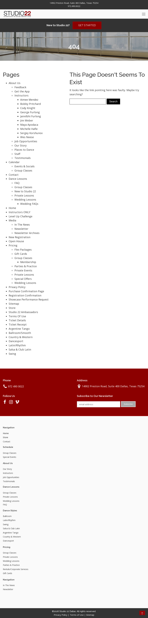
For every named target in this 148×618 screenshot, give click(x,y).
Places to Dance (24, 149)
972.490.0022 (74, 6)
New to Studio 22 (25, 191)
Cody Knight (27, 108)
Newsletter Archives (26, 233)
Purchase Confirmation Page (26, 291)
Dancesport (16, 341)
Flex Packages (23, 249)
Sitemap (14, 303)
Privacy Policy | (62, 614)
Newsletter (21, 228)
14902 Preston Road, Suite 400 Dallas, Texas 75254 (74, 3)
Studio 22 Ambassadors (23, 312)
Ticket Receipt (18, 324)
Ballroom (7, 516)
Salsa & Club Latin (20, 349)
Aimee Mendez (29, 99)
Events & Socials (24, 166)
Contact (13, 174)
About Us (14, 83)
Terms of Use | (78, 614)
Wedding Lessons (25, 199)
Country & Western (21, 337)
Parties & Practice (25, 266)
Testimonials (22, 158)
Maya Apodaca (29, 124)
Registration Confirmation (25, 295)
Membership (28, 262)
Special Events (9, 457)
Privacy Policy (17, 287)
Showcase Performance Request (29, 299)
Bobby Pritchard (30, 104)
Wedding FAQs (29, 203)
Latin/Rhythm (17, 345)
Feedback (20, 87)
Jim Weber (26, 120)
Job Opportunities (25, 141)
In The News (22, 224)
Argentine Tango (19, 328)
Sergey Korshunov (31, 133)
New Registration (19, 237)
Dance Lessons (18, 178)
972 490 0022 (16, 386)
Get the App (22, 91)
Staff (17, 154)
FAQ (17, 183)
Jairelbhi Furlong (30, 116)
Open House (16, 241)
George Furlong (30, 112)
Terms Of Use (17, 316)
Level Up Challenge (20, 216)
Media (12, 220)
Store (12, 308)
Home (12, 208)
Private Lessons (24, 195)
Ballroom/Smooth (20, 333)
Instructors (21, 95)
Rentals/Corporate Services (15, 569)
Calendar (14, 162)
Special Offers (23, 279)
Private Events (23, 270)
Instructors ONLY (19, 212)
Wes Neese (27, 137)
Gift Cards (20, 253)
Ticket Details (17, 320)
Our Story (20, 145)
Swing (12, 353)
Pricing (13, 245)
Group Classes (23, 170)
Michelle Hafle (29, 129)
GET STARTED (87, 25)
